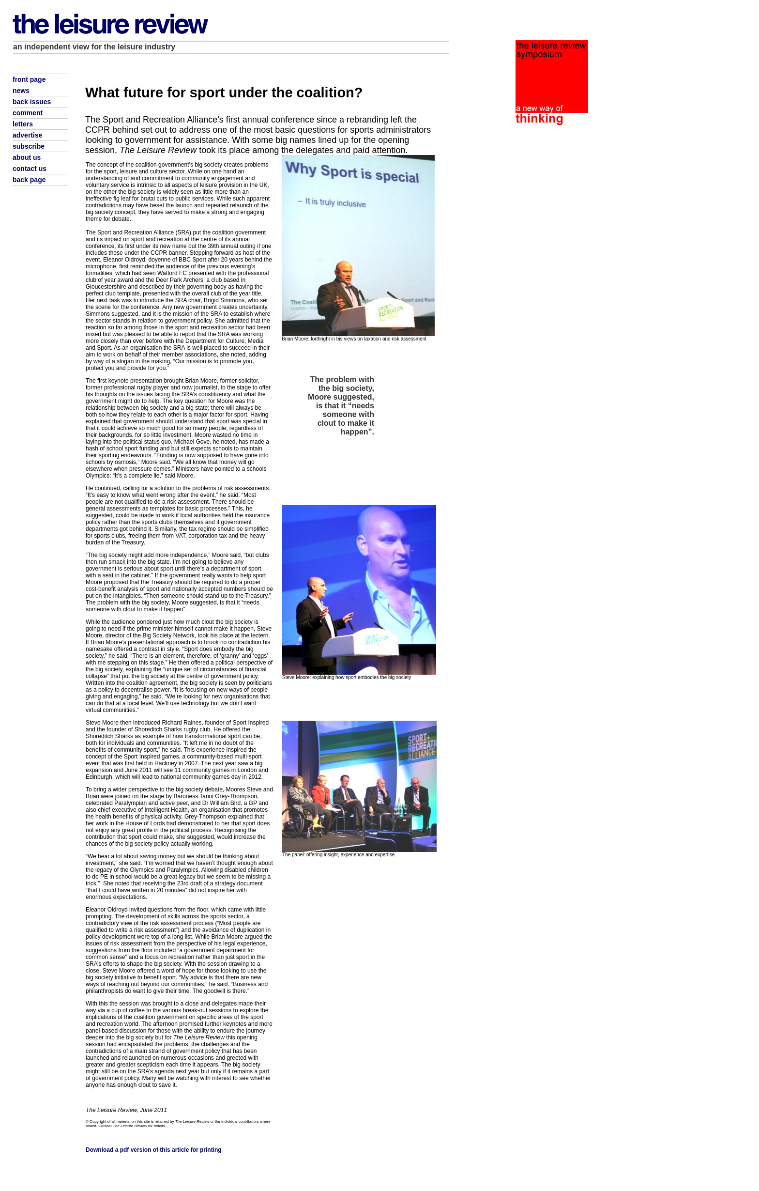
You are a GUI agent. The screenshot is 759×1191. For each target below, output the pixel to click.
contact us (29, 168)
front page (29, 79)
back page (29, 180)
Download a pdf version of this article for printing (154, 1149)
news (21, 90)
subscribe (29, 146)
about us (27, 157)
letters (23, 124)
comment (28, 113)
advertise (27, 135)
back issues (32, 102)
